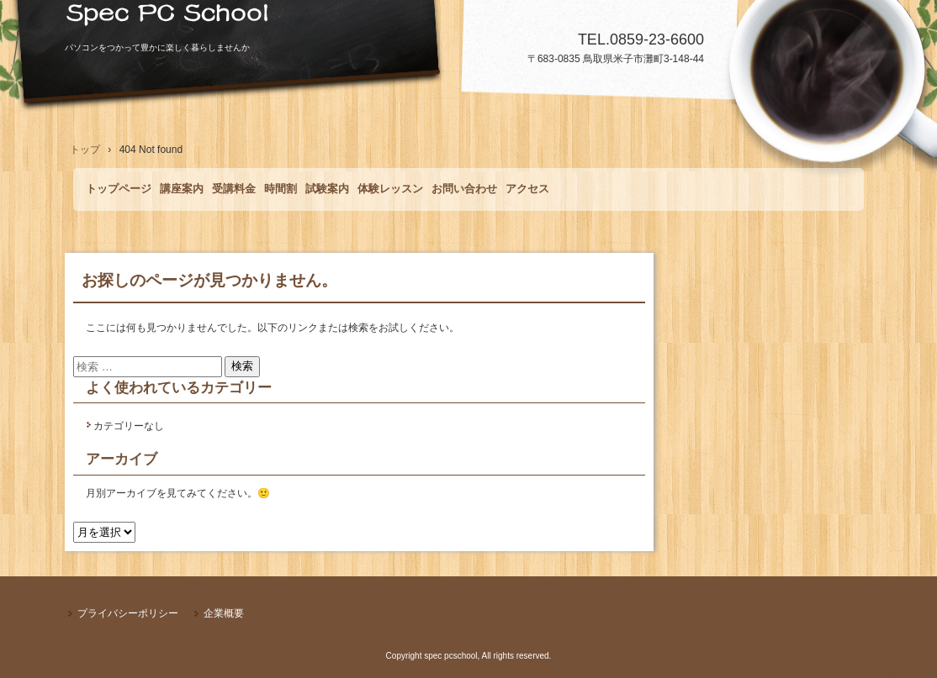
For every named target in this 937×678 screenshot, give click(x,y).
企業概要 (224, 613)
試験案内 (327, 188)
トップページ (118, 188)
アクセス (527, 188)
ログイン (907, 670)
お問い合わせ (464, 188)
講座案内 (182, 188)
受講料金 (234, 188)
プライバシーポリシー (127, 613)
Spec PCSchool (468, 21)
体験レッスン (390, 188)
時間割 (280, 188)
